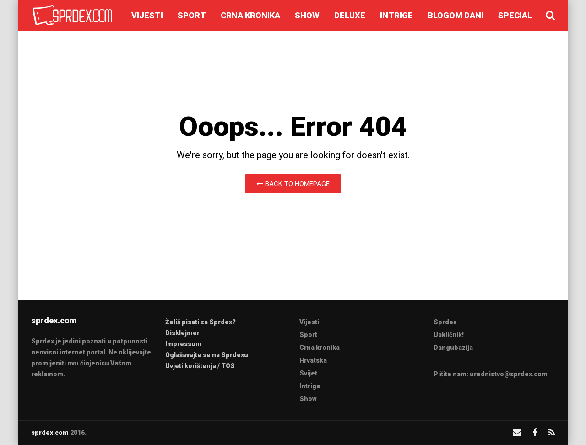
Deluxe (349, 15)
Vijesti (147, 15)
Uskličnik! (449, 334)
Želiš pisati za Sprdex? (200, 322)
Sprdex (445, 322)
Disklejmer (182, 333)
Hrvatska (313, 360)
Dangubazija (453, 347)
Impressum (183, 344)
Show (307, 15)
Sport (192, 15)
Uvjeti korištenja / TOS (200, 366)
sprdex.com (50, 432)
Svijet (308, 373)
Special (515, 15)
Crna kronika (250, 15)
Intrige (396, 15)
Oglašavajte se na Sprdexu (206, 355)
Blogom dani (455, 15)
